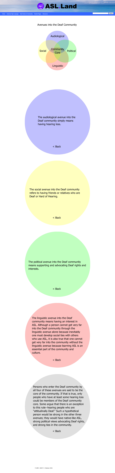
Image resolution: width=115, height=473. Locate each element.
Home (3, 13)
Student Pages (37, 13)
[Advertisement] (57, 454)
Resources (45, 13)
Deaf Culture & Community (26, 13)
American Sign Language (13, 13)
